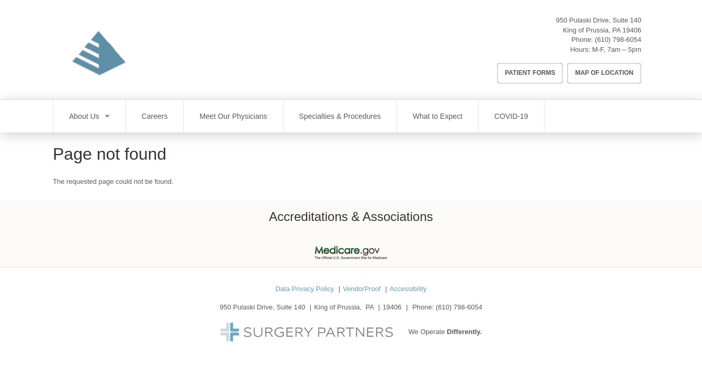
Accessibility (408, 289)
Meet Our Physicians (233, 116)
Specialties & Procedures (340, 116)
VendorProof (361, 289)
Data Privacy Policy (304, 289)
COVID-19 (511, 116)
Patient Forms (530, 72)
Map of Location (604, 72)
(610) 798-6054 (618, 39)
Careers (155, 116)
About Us (84, 116)
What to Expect (437, 116)
